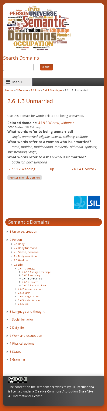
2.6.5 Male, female (29, 300)
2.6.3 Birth (24, 292)
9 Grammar (17, 359)
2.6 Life (35, 90)
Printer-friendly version (25, 177)
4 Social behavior (21, 319)
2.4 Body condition (25, 256)
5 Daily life (17, 327)
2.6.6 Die (23, 303)
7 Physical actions (22, 343)
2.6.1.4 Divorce (30, 282)
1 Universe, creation (23, 231)
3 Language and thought (27, 311)
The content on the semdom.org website (37, 387)
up (51, 169)
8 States (15, 351)
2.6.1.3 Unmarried (32, 278)
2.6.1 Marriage (52, 90)
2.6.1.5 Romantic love (34, 285)
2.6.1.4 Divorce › (84, 169)
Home (9, 90)
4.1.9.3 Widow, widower (56, 122)
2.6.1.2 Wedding (31, 275)
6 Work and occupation (26, 336)
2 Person (22, 90)
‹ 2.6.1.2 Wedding (22, 169)
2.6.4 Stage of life (28, 296)
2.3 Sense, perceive (26, 252)
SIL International (83, 387)
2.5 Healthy (21, 260)
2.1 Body (19, 244)
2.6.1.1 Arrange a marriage (36, 272)
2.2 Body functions (25, 248)
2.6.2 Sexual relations (31, 289)
